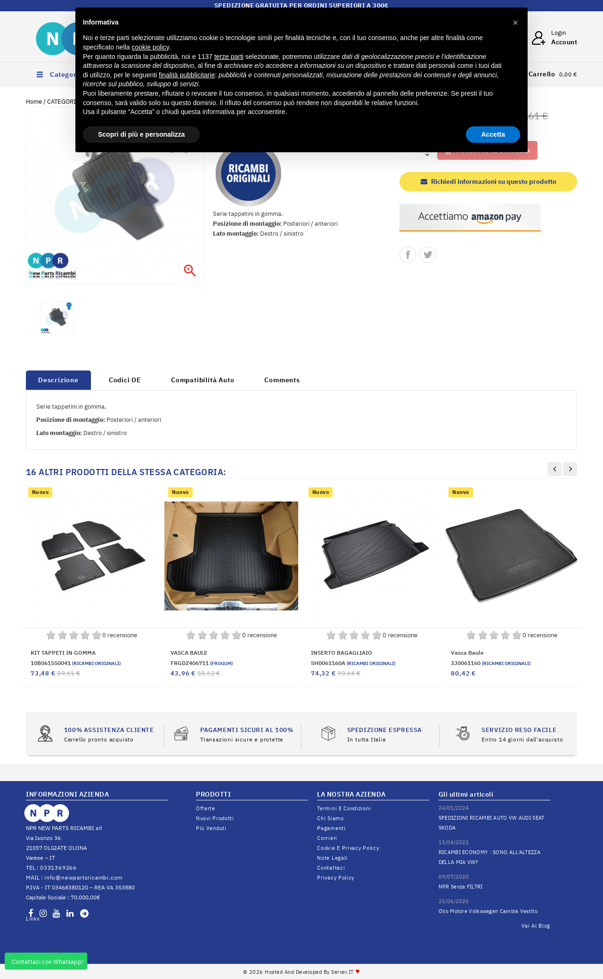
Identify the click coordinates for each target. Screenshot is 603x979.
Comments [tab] (282, 380)
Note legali (332, 858)
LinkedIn (32, 918)
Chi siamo (330, 818)
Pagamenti (331, 828)
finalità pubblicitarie (187, 75)
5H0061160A (353, 662)
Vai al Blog (536, 925)
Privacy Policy (335, 877)
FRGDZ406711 (202, 662)
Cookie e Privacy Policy (348, 848)
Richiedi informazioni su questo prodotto (488, 181)
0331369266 (58, 867)
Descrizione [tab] (58, 380)
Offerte (205, 808)
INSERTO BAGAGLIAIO (341, 652)
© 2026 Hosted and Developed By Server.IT (301, 972)
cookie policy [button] (150, 47)
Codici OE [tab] (125, 380)
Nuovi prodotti (215, 818)
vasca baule (467, 652)
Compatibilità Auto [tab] (202, 380)
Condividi (408, 255)
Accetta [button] (493, 134)
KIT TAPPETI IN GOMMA (63, 652)
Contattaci (331, 867)
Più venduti (211, 828)
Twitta (427, 255)
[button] (515, 22)
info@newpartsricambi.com (83, 877)
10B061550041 (76, 662)
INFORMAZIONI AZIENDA (67, 794)
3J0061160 (490, 662)
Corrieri (327, 838)
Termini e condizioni (344, 808)
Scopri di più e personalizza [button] (141, 134)
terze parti (229, 56)
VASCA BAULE (189, 652)
